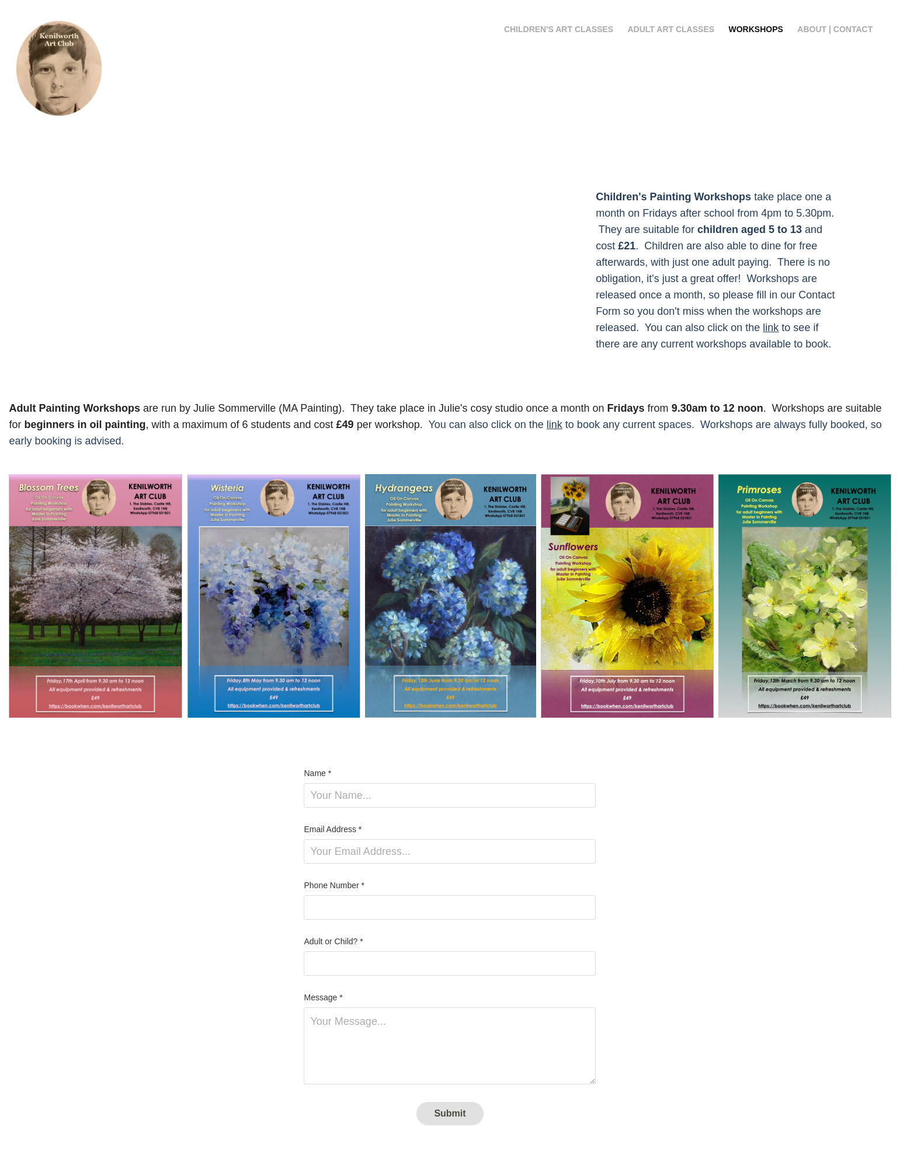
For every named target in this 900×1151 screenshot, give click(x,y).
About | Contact (835, 29)
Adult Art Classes (671, 29)
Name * (317, 773)
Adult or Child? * (333, 941)
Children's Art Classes (558, 29)
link (771, 327)
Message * (323, 997)
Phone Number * (334, 885)
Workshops (756, 29)
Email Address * (333, 829)
